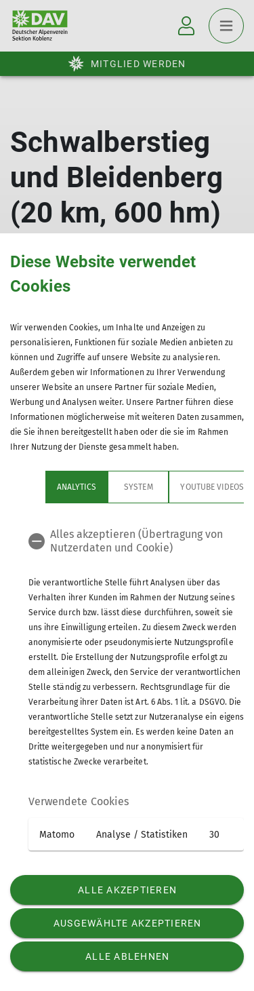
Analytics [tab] (41, 487)
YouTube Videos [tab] (177, 487)
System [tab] (103, 487)
